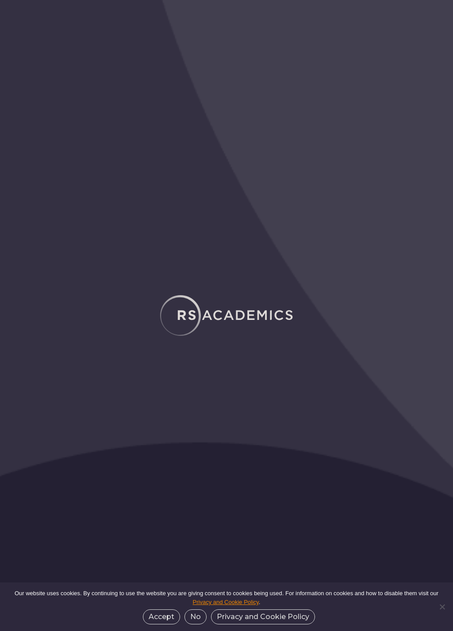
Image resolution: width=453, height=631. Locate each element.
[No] (442, 606)
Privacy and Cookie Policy (226, 602)
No (195, 616)
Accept (161, 616)
